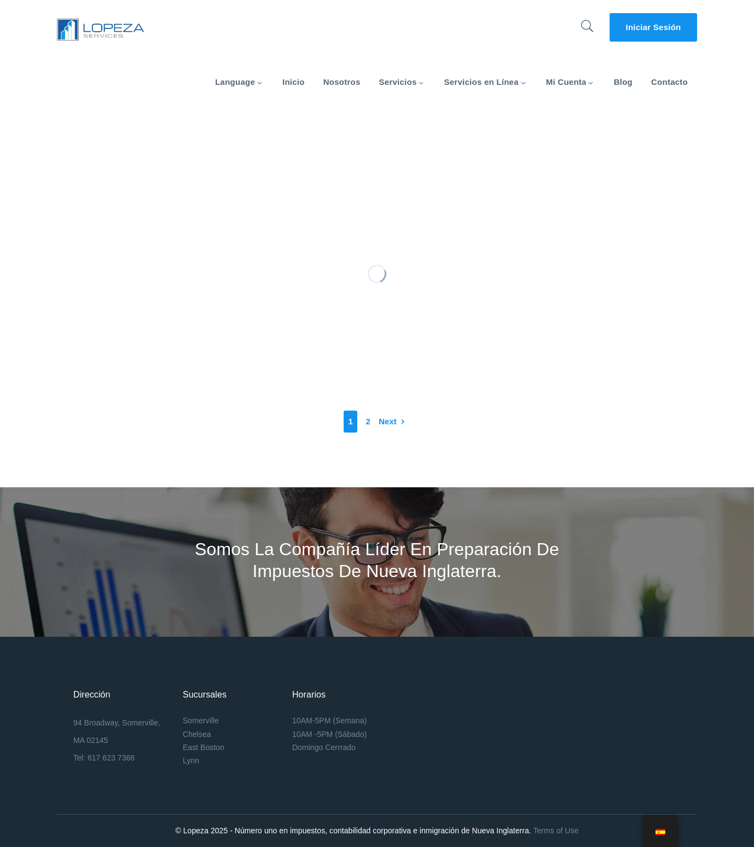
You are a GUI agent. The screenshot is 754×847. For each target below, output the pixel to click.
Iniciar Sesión (653, 27)
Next (388, 421)
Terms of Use (555, 830)
